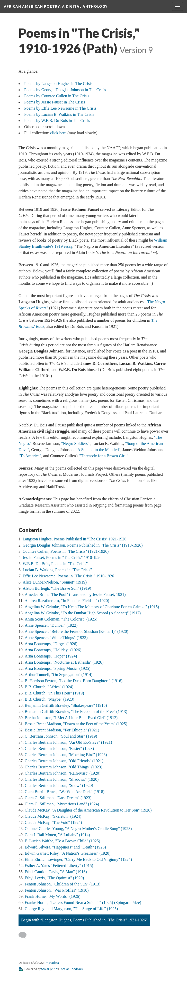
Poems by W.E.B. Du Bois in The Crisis (57, 120)
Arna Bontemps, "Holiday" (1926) (53, 650)
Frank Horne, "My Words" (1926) (52, 896)
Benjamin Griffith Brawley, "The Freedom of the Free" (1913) (76, 711)
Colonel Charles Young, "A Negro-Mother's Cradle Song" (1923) (78, 828)
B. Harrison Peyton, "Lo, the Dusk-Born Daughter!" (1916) (73, 681)
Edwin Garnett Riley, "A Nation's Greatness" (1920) (68, 853)
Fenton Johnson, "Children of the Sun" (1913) (62, 884)
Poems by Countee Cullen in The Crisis (56, 96)
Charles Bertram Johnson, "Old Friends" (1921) (64, 761)
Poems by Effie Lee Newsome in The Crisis (60, 108)
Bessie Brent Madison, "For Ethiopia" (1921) (62, 730)
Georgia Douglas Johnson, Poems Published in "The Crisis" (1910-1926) (83, 545)
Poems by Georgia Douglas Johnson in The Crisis (65, 90)
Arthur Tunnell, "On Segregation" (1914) (58, 674)
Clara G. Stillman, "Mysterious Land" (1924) (62, 804)
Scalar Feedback (72, 969)
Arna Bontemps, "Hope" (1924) (51, 656)
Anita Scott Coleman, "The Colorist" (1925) (61, 619)
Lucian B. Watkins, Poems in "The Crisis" (57, 570)
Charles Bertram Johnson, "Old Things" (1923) (63, 767)
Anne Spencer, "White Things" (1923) (56, 637)
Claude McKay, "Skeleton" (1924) (53, 816)
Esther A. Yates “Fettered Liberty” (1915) (59, 865)
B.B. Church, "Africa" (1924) (49, 687)
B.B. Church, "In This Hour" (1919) (54, 693)
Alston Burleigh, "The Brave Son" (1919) (57, 588)
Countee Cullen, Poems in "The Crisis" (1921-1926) (66, 551)
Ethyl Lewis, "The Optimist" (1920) (54, 878)
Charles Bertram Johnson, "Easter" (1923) (59, 748)
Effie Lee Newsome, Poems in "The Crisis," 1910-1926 (68, 576)
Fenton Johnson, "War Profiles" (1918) (57, 890)
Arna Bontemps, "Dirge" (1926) (51, 644)
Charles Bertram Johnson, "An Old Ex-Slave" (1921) (68, 742)
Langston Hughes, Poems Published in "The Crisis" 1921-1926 (74, 539)
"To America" (30, 456)
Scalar (45, 969)
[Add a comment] (25, 935)
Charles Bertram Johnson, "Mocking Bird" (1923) (66, 754)
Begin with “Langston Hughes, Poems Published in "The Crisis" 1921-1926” (84, 920)
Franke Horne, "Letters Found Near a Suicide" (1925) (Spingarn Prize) (83, 902)
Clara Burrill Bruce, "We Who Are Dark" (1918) (64, 791)
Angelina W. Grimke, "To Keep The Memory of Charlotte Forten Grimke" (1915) (92, 607)
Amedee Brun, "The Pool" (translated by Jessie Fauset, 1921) (75, 594)
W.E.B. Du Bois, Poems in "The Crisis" (55, 563)
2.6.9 (54, 969)
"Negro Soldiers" (75, 443)
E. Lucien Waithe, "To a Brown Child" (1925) (62, 841)
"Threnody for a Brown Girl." (103, 456)
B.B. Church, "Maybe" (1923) (49, 699)
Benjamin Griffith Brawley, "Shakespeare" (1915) (66, 705)
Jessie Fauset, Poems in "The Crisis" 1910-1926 (62, 557)
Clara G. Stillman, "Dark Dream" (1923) (58, 798)
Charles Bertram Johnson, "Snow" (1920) (59, 785)
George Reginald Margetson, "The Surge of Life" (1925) (71, 909)
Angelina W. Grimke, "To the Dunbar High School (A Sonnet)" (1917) (83, 613)
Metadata (52, 963)
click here (58, 133)
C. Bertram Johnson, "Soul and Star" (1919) (61, 736)
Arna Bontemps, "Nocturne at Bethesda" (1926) (64, 662)
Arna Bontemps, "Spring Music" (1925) (57, 668)
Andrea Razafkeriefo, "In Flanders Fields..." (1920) (66, 600)
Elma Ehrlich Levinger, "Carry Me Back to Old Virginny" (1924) (78, 859)
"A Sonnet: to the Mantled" (98, 449)
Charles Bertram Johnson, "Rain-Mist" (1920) (62, 773)
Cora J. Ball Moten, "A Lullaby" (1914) (57, 835)
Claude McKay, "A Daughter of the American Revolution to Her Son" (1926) (88, 810)
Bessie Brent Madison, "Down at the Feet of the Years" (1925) (76, 724)
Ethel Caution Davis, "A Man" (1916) (56, 872)
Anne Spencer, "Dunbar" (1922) (51, 625)
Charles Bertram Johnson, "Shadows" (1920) (62, 779)
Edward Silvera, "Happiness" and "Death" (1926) (65, 847)
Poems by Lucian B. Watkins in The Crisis (59, 114)
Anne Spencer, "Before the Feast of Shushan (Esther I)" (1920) (76, 631)
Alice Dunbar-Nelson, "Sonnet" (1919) (55, 582)
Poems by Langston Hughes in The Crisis (58, 83)
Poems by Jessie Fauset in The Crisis (54, 102)
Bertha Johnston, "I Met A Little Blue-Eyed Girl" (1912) (71, 718)
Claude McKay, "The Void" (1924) (53, 822)
